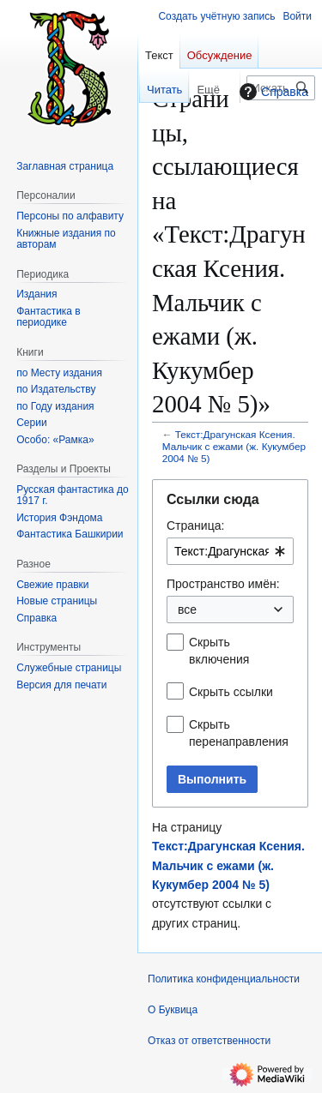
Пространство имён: (223, 584)
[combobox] (230, 551)
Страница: (195, 525)
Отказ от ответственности (209, 1041)
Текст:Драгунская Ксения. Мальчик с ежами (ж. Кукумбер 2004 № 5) (234, 446)
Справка (271, 91)
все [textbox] (187, 609)
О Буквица (172, 1010)
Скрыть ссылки (231, 692)
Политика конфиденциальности (224, 979)
